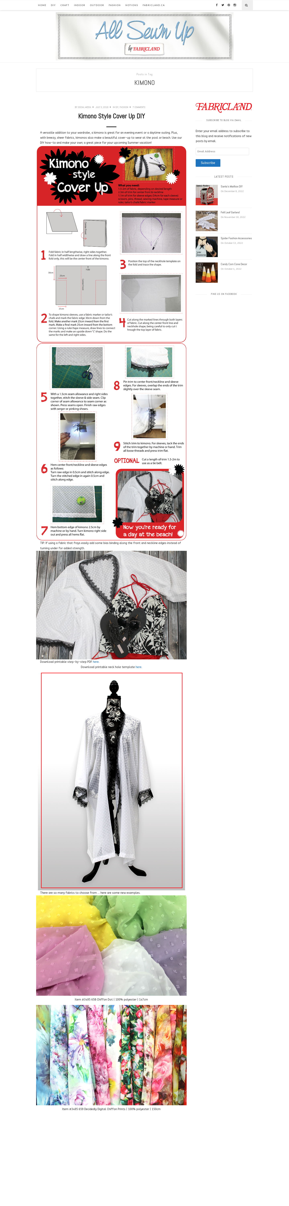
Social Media (84, 107)
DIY (53, 5)
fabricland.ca (154, 5)
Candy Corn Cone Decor (234, 264)
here (96, 662)
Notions (131, 5)
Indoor (79, 5)
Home (42, 5)
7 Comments (139, 107)
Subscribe (208, 163)
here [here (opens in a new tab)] (138, 667)
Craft (64, 5)
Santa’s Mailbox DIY (232, 186)
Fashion (115, 5)
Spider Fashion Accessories (236, 238)
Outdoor (97, 5)
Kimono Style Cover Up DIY (111, 116)
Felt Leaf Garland (230, 212)
